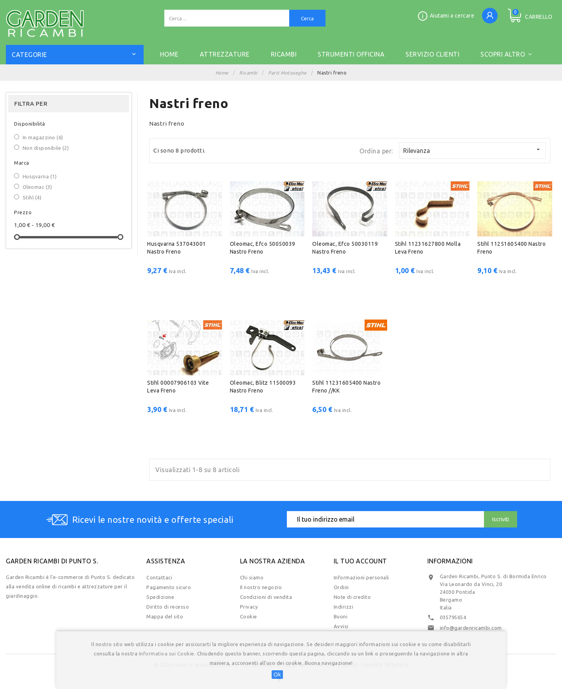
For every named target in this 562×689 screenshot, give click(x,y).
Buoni (341, 616)
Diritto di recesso (167, 606)
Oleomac (37, 187)
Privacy (249, 606)
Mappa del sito (164, 616)
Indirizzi (344, 606)
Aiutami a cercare (452, 15)
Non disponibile (46, 148)
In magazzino (43, 137)
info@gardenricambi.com (471, 627)
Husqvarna (40, 176)
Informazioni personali (361, 577)
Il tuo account (360, 561)
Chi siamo (252, 577)
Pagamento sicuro (168, 587)
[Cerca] (226, 18)
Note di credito (352, 597)
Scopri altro (506, 53)
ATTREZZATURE (225, 54)
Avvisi (341, 626)
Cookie (248, 616)
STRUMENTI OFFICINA (351, 54)
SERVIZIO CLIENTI (432, 54)
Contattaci (159, 577)
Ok (277, 674)
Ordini (341, 587)
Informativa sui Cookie (166, 653)
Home (169, 54)
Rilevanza (472, 150)
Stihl (32, 197)
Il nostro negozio (261, 587)
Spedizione (160, 597)
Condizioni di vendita (266, 597)
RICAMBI (284, 54)
